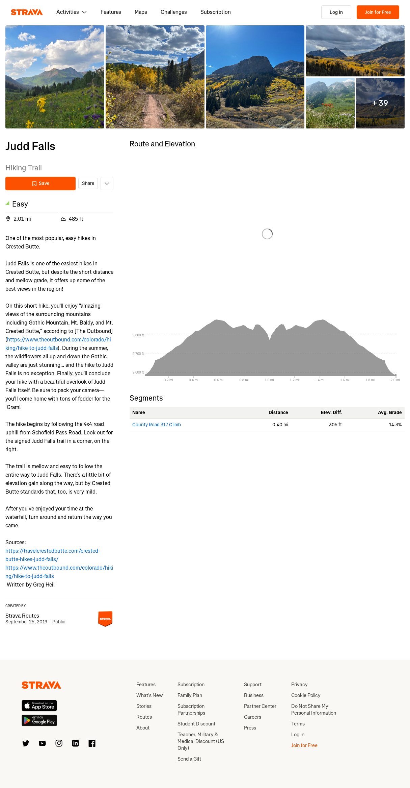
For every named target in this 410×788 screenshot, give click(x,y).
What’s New (149, 695)
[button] (54, 76)
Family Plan (189, 695)
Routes (144, 717)
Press (250, 727)
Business (254, 695)
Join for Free (378, 12)
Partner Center (260, 706)
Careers (252, 717)
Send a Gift (189, 759)
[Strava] (27, 12)
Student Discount (196, 723)
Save (40, 183)
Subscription (215, 12)
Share (88, 183)
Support (253, 684)
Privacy (299, 684)
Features (111, 12)
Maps (141, 12)
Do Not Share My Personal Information (313, 709)
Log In (336, 12)
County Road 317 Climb (156, 425)
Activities (71, 12)
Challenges (174, 12)
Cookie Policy (306, 695)
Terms (298, 723)
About (142, 727)
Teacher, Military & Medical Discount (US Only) (200, 741)
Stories (144, 706)
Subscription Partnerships (191, 709)
